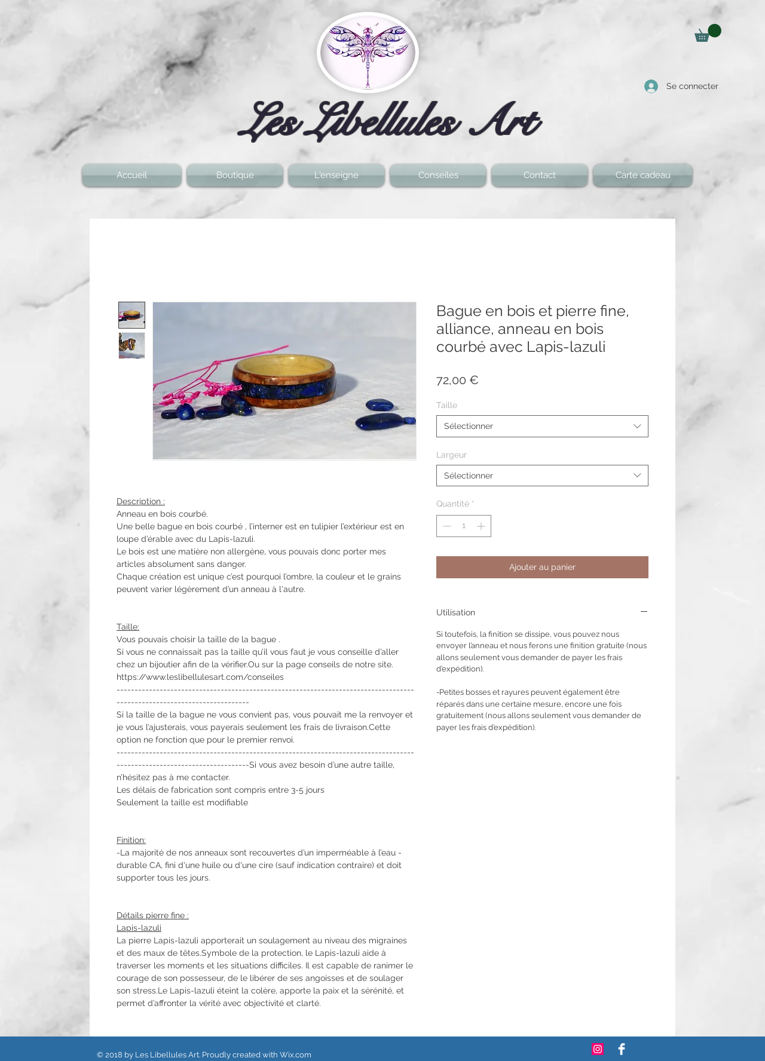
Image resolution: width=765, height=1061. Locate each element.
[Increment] (482, 526)
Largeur (451, 454)
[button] (707, 33)
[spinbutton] (464, 526)
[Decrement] (445, 526)
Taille (446, 405)
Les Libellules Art (388, 122)
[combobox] (542, 426)
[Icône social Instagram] (598, 1049)
